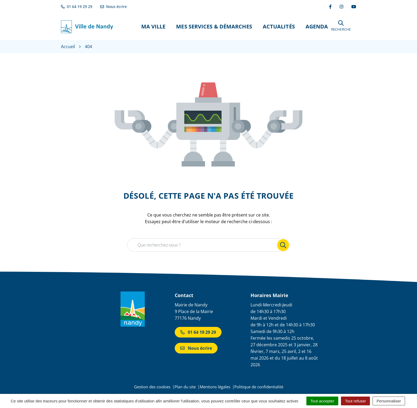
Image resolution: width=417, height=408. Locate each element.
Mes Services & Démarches (214, 26)
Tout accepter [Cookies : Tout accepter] (322, 401)
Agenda (317, 26)
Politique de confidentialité (258, 386)
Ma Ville (153, 26)
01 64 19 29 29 (198, 332)
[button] (341, 26)
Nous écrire (196, 348)
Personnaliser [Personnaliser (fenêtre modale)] (389, 401)
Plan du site (185, 386)
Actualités (279, 26)
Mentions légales (215, 386)
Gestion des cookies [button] (152, 386)
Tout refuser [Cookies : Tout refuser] (355, 401)
